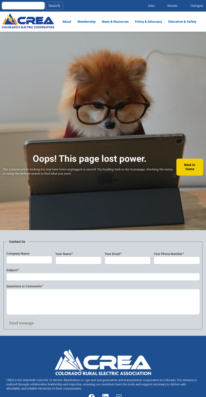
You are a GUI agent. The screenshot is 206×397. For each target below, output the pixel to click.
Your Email (112, 254)
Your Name (63, 254)
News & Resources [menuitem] (115, 21)
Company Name (17, 253)
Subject (12, 270)
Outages (197, 6)
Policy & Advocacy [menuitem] (148, 21)
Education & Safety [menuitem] (182, 21)
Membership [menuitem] (86, 21)
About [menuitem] (66, 21)
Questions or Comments (24, 286)
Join (151, 6)
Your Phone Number (168, 254)
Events (172, 6)
